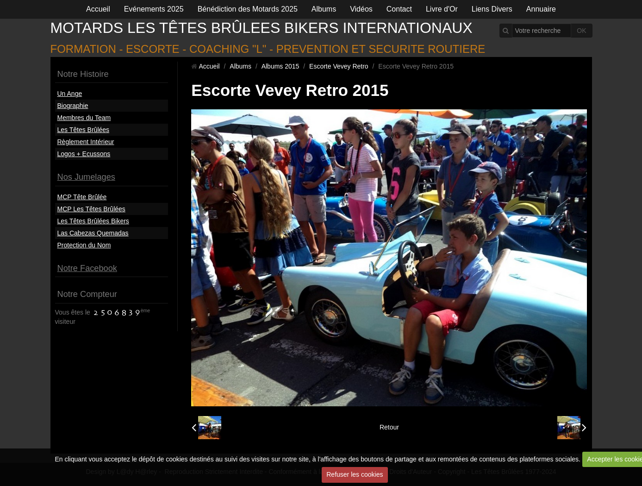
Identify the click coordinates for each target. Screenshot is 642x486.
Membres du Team (84, 117)
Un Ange (69, 93)
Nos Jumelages (86, 177)
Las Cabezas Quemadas (93, 233)
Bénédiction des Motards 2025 (248, 9)
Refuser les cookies (354, 474)
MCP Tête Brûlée (82, 197)
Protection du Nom (84, 245)
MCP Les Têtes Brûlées (91, 209)
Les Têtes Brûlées (83, 129)
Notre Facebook (87, 268)
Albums (324, 9)
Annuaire (541, 9)
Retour (389, 427)
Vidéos (361, 9)
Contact (399, 9)
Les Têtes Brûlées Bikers (93, 221)
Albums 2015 (280, 66)
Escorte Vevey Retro (338, 66)
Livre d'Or (442, 9)
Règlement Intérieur (85, 141)
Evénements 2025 (154, 9)
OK (581, 30)
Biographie (72, 105)
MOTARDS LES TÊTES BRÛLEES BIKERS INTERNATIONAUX (261, 27)
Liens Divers (492, 9)
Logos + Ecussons (84, 154)
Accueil (98, 9)
